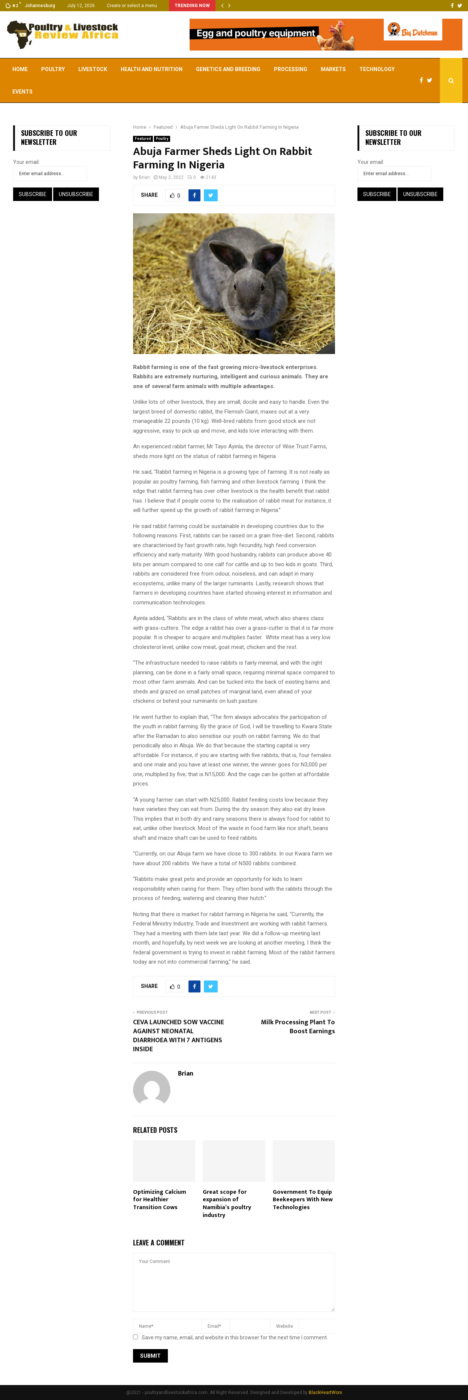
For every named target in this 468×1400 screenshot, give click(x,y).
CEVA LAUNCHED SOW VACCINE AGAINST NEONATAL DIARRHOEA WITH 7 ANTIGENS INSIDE (178, 1036)
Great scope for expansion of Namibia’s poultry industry (227, 1203)
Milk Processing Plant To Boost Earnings (298, 1027)
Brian (144, 177)
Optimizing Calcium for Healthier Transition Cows (159, 1200)
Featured (143, 139)
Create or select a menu (132, 5)
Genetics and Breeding (228, 69)
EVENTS (22, 92)
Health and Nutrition (151, 69)
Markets (333, 69)
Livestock (92, 69)
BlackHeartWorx (325, 1392)
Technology (377, 69)
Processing (290, 69)
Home (20, 69)
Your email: (26, 162)
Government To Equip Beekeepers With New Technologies (303, 1200)
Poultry (53, 69)
